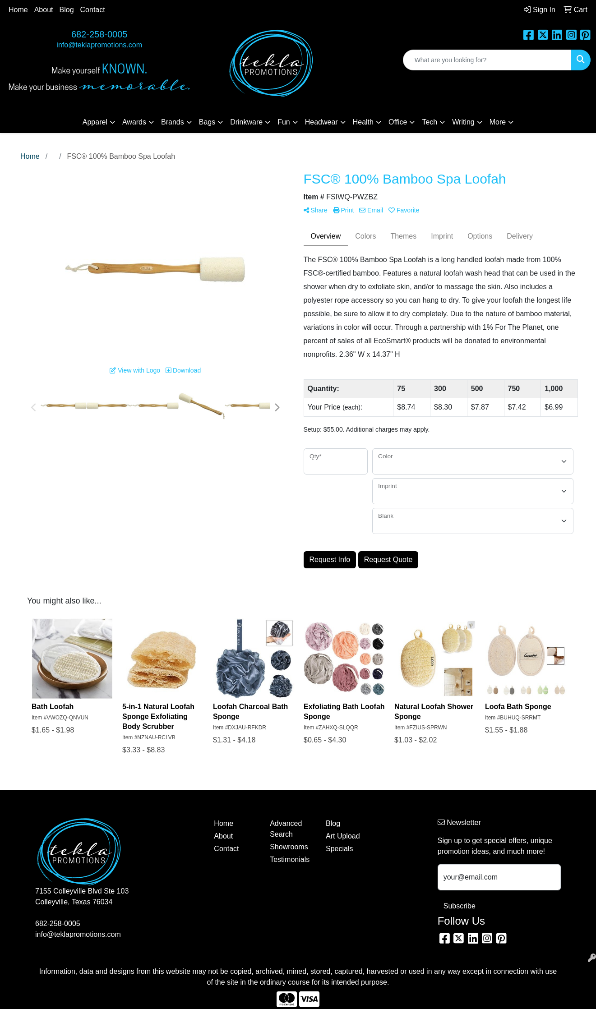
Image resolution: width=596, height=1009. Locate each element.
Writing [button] (463, 122)
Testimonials (290, 859)
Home (18, 10)
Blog (67, 10)
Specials (339, 848)
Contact (92, 10)
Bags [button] (207, 122)
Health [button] (363, 122)
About (43, 10)
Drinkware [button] (246, 122)
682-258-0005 (99, 34)
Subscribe (460, 906)
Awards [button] (134, 122)
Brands (172, 122)
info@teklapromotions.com (99, 45)
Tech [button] (429, 122)
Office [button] (397, 122)
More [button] (498, 122)
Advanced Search (286, 829)
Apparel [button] (95, 122)
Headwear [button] (321, 122)
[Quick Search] (487, 60)
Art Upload (343, 836)
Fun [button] (283, 122)
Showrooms (289, 847)
